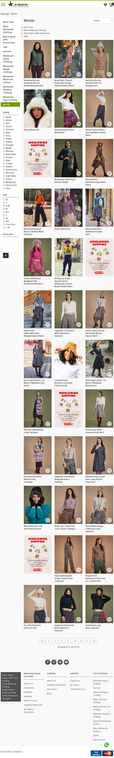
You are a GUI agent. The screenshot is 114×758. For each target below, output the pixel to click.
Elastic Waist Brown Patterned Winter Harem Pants (95, 333)
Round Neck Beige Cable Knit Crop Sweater (94, 529)
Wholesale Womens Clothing (8, 89)
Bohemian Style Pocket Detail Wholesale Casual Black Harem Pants (64, 282)
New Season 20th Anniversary (9, 39)
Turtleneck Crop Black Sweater (93, 627)
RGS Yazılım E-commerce (11, 751)
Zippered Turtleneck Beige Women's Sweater (64, 479)
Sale (5, 47)
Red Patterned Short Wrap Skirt (64, 131)
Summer (7, 51)
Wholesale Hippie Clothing (8, 69)
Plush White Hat (31, 129)
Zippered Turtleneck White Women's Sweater (64, 333)
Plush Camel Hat (62, 229)
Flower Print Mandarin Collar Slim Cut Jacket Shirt (95, 578)
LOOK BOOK (29, 688)
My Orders (74, 685)
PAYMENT (28, 692)
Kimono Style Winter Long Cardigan (34, 431)
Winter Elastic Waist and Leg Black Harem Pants (95, 132)
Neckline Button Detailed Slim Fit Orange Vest (93, 83)
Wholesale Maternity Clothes (8, 79)
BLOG (49, 693)
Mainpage (5, 13)
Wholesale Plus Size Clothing (102, 708)
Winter (6, 104)
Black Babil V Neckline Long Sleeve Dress (95, 182)
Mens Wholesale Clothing (8, 29)
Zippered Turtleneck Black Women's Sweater (64, 628)
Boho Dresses (99, 739)
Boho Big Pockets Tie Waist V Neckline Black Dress (95, 383)
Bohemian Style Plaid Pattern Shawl (65, 181)
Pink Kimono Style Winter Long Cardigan (32, 479)
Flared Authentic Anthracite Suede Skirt (93, 231)
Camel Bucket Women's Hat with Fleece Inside (63, 383)
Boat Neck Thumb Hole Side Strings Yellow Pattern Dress (64, 83)
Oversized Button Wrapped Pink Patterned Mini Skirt (33, 281)
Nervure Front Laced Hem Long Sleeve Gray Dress (95, 479)
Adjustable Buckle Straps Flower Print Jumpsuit (64, 578)
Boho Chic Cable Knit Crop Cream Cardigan (65, 527)
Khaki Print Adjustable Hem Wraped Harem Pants (34, 333)
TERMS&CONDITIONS (33, 705)
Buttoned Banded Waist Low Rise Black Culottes (34, 231)
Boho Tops (8, 22)
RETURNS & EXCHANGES (29, 711)
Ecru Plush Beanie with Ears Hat (32, 627)
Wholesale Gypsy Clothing (8, 58)
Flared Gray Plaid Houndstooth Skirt (94, 431)
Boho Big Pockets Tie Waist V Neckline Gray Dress (34, 383)
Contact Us (75, 680)
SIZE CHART (52, 689)
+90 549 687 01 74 (77, 689)
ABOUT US (28, 683)
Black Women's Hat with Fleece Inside (33, 527)
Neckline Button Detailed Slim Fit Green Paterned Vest (33, 83)
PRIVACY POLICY (31, 700)
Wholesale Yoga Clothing (10, 98)
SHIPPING (28, 696)
